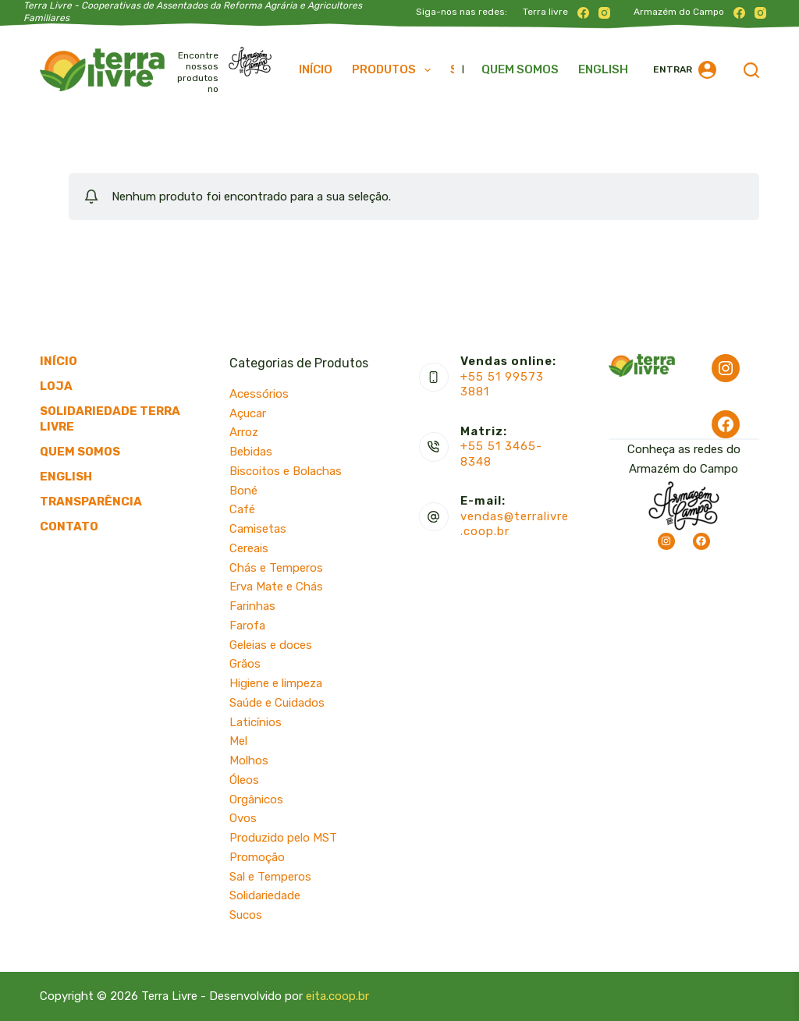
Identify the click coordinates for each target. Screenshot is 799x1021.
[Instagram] (604, 13)
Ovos (243, 818)
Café (242, 509)
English (603, 69)
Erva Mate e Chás (276, 587)
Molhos (248, 760)
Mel (238, 741)
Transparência (91, 502)
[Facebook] (583, 13)
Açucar (247, 413)
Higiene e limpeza (275, 683)
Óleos (244, 780)
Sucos (245, 915)
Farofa (247, 626)
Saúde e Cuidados (277, 703)
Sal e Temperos (270, 877)
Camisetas (257, 529)
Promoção (257, 857)
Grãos (245, 664)
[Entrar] (684, 70)
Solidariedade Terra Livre (110, 419)
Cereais (248, 548)
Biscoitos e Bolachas (285, 471)
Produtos (394, 70)
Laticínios (255, 722)
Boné (243, 491)
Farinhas (252, 606)
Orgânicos (256, 799)
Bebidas (250, 452)
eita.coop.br (337, 996)
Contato (69, 526)
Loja (56, 386)
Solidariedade (264, 895)
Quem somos (520, 69)
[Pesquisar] (751, 70)
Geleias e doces (270, 645)
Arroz (243, 432)
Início (315, 69)
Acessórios (259, 394)
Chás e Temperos (276, 568)
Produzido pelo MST (283, 838)
